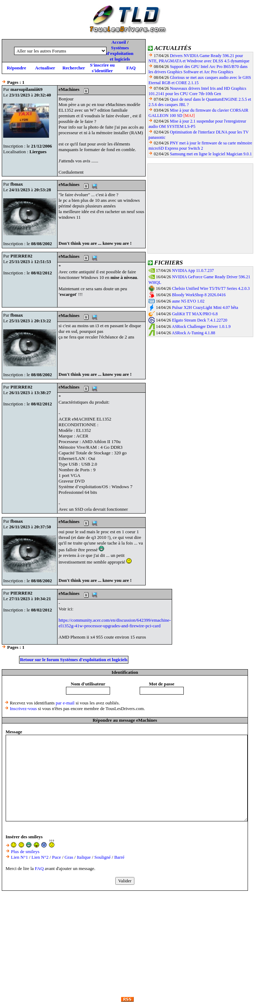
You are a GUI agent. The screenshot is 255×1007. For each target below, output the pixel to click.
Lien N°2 (39, 857)
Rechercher (73, 67)
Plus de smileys (25, 851)
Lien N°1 (19, 857)
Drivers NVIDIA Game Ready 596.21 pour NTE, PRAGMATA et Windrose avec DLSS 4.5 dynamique (198, 58)
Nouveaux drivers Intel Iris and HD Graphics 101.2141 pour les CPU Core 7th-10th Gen (197, 91)
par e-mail (65, 702)
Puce (56, 857)
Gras (69, 857)
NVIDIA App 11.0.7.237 (193, 270)
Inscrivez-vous (23, 708)
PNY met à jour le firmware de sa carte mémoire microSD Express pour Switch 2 (200, 146)
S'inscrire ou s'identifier (102, 67)
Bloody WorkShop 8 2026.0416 (199, 294)
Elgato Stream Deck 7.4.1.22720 (199, 320)
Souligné (103, 857)
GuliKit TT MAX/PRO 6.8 (195, 313)
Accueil (118, 42)
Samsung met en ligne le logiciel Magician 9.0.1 (211, 153)
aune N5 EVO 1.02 (188, 301)
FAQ (130, 67)
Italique (84, 857)
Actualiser (45, 67)
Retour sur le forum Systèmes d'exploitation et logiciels (74, 659)
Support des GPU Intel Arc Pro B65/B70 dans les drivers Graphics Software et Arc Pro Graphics (198, 69)
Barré (119, 857)
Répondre (16, 67)
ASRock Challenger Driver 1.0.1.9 (201, 326)
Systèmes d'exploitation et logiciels (120, 53)
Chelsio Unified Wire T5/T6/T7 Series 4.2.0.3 (211, 288)
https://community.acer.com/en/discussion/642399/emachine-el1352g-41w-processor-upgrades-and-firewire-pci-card (115, 622)
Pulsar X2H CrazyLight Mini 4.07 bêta (205, 307)
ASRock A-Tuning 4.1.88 (193, 332)
